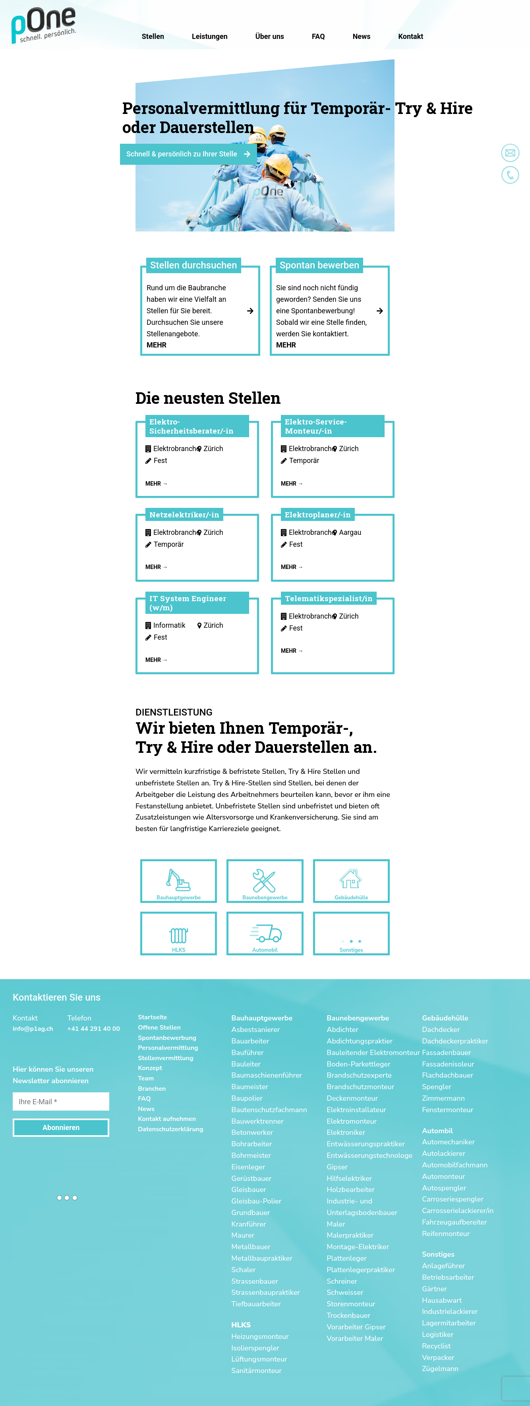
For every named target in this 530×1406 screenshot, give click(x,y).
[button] (13, 12)
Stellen (153, 36)
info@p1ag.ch (33, 1028)
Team (146, 1078)
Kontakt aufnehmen (167, 1119)
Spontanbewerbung (167, 1038)
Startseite (152, 1017)
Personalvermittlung (168, 1047)
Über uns (269, 36)
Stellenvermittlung (165, 1058)
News (146, 1109)
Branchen (152, 1088)
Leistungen (210, 36)
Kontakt (411, 36)
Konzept (150, 1068)
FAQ (144, 1098)
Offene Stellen (159, 1027)
